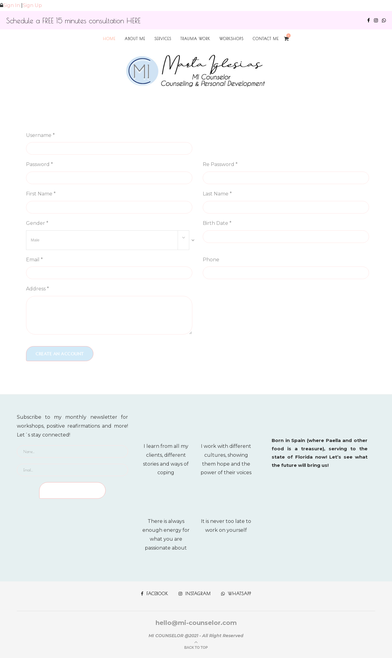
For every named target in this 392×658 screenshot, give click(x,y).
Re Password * (220, 164)
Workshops (231, 38)
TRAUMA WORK (195, 38)
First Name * (41, 194)
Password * (39, 164)
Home (109, 38)
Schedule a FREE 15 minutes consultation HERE (73, 21)
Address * (37, 289)
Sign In (11, 5)
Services (162, 38)
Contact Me (266, 38)
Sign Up (32, 5)
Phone (211, 260)
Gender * (37, 223)
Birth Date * (217, 223)
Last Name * (217, 194)
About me (135, 38)
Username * (40, 135)
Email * (34, 260)
